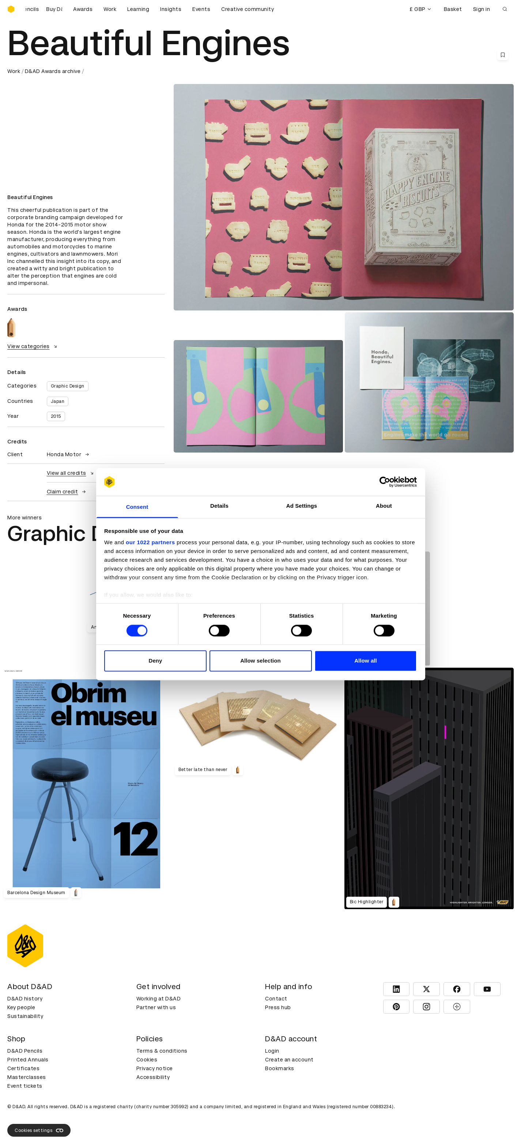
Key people (21, 1007)
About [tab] (384, 506)
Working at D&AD (158, 999)
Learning (138, 9)
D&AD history (24, 999)
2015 (56, 416)
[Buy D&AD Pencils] (44, 9)
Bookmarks (279, 1068)
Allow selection (260, 661)
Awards (83, 9)
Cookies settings (39, 1130)
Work (109, 9)
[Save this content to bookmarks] (502, 54)
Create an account (289, 1060)
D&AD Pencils (24, 1051)
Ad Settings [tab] (301, 506)
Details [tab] (219, 506)
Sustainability (25, 1016)
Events (201, 9)
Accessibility (153, 1077)
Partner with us (156, 1007)
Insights (170, 9)
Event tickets (24, 1086)
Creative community (247, 9)
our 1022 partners (150, 542)
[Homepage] (11, 9)
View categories (33, 346)
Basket (453, 9)
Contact (276, 999)
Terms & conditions (162, 1051)
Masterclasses (26, 1077)
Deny (155, 661)
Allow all (365, 661)
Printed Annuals (28, 1060)
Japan (58, 401)
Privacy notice (154, 1068)
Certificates (23, 1068)
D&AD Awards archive (53, 71)
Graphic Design (67, 386)
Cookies (147, 1060)
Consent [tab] (137, 507)
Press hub (278, 1007)
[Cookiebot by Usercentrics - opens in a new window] (385, 481)
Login (272, 1051)
